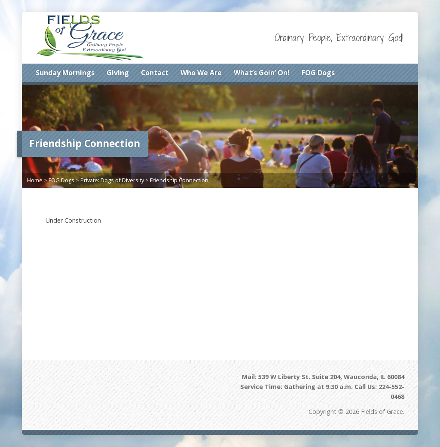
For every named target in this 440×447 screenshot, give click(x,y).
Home (35, 180)
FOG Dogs (318, 72)
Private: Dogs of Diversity (112, 180)
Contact (154, 72)
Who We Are (201, 72)
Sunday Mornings (65, 72)
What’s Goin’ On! (262, 72)
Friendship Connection (179, 180)
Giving (118, 72)
